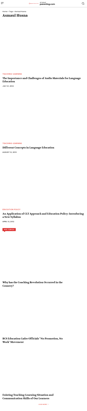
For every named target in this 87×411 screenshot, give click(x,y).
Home (4, 11)
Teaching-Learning (12, 74)
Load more (44, 404)
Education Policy (11, 209)
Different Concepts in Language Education (28, 147)
